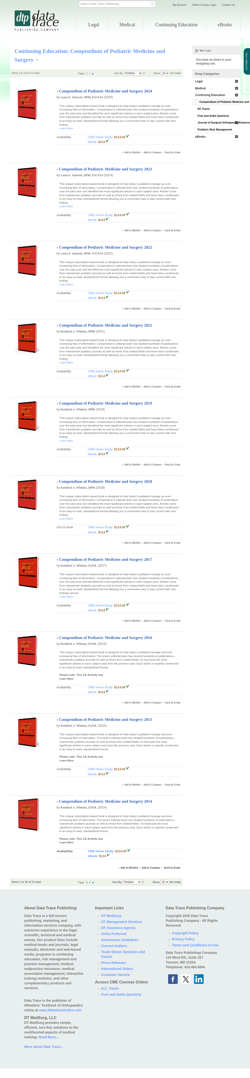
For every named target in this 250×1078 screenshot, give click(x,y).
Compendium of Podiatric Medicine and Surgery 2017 (105, 559)
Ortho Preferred (113, 934)
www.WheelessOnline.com (60, 1010)
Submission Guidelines (120, 940)
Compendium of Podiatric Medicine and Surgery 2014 (105, 801)
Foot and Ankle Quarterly (213, 115)
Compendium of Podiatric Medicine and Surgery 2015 (105, 719)
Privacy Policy (183, 939)
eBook (92, 142)
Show (156, 73)
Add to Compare (152, 152)
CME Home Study (100, 137)
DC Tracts (204, 108)
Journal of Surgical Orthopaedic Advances (219, 122)
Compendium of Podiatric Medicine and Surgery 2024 (105, 91)
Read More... (48, 1037)
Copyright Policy (185, 933)
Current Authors (114, 946)
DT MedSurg (111, 916)
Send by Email (172, 152)
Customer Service (115, 975)
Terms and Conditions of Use (195, 945)
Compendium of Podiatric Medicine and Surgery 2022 (105, 247)
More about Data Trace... (43, 1047)
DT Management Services (121, 922)
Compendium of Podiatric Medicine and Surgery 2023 (105, 169)
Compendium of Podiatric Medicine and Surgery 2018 (105, 481)
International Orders (117, 969)
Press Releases (113, 963)
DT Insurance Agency (118, 928)
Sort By (118, 73)
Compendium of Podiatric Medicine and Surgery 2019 (105, 403)
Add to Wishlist (132, 152)
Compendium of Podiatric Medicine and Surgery (220, 101)
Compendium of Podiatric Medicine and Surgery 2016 (105, 637)
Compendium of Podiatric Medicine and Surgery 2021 (105, 325)
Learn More (66, 128)
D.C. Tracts (110, 988)
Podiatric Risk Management (215, 129)
